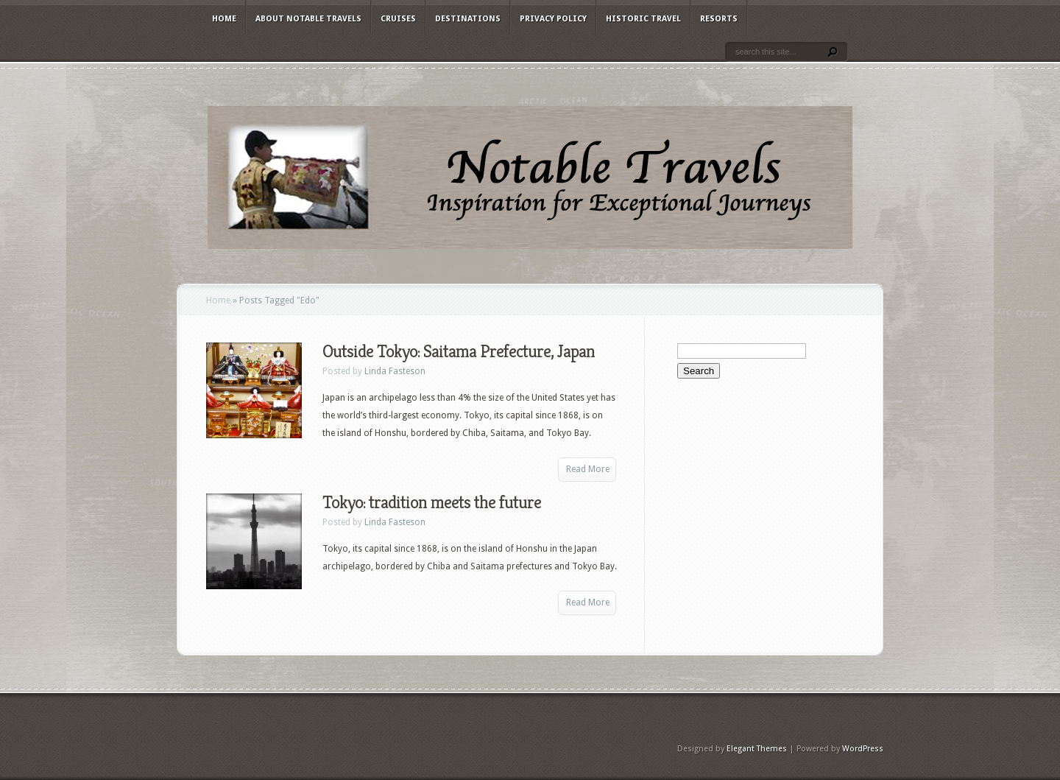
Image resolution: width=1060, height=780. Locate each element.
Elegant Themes (757, 748)
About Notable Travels (308, 19)
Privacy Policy (553, 19)
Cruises (398, 19)
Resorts (719, 19)
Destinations (468, 19)
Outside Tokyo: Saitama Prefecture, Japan (458, 351)
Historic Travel (643, 19)
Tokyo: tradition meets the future (431, 502)
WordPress (862, 748)
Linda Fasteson (394, 371)
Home (224, 19)
